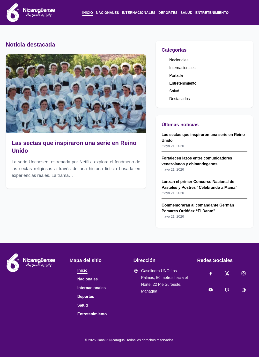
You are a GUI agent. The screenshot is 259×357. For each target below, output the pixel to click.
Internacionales (138, 13)
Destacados (179, 99)
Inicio (87, 13)
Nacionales (107, 13)
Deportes (168, 13)
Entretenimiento (212, 13)
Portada (176, 75)
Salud (186, 13)
